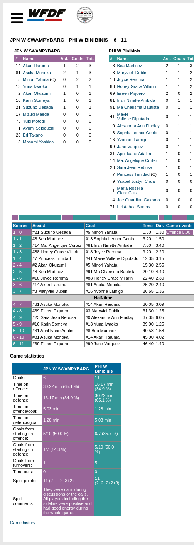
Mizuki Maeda (36, 114)
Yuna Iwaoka (35, 86)
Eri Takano (33, 135)
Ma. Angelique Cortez (137, 160)
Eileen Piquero (131, 93)
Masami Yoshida (38, 142)
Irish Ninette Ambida (136, 100)
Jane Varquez (130, 146)
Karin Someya (36, 100)
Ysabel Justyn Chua (136, 181)
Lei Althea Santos (133, 206)
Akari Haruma (36, 65)
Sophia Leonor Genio (137, 132)
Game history (22, 522)
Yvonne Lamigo (132, 139)
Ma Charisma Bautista (138, 107)
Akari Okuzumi (37, 93)
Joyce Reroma (131, 79)
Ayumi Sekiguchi (38, 128)
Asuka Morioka (37, 72)
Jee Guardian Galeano (138, 199)
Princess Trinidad (133, 174)
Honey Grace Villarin (136, 86)
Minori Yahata (36, 79)
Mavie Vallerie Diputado (133, 116)
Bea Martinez (129, 65)
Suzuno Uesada (38, 107)
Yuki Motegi (34, 121)
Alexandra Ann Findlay (138, 125)
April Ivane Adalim (134, 153)
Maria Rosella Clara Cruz (130, 190)
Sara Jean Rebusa (134, 167)
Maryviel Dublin (132, 72)
